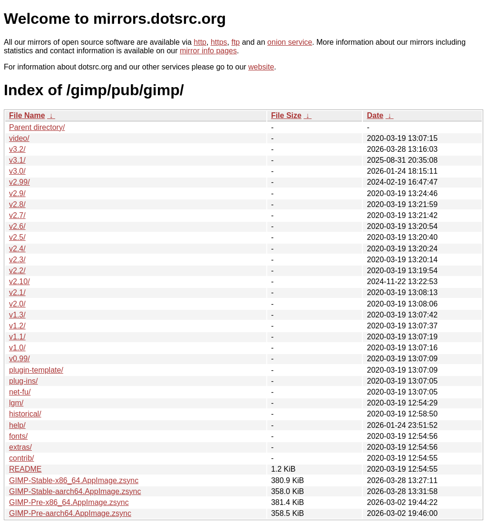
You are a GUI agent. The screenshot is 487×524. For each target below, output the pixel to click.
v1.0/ (17, 348)
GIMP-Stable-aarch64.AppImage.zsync (75, 491)
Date (375, 115)
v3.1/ (17, 160)
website (261, 67)
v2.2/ (17, 271)
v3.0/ (17, 171)
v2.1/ (17, 292)
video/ (19, 138)
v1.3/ (17, 315)
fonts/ (18, 436)
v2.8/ (17, 204)
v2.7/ (17, 215)
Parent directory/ (37, 127)
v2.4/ (17, 249)
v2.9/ (17, 193)
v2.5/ (17, 237)
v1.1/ (17, 337)
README (25, 469)
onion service (289, 42)
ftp (235, 42)
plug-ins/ (23, 381)
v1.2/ (17, 326)
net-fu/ (19, 392)
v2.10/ (19, 281)
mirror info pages (208, 51)
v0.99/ (19, 359)
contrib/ (21, 458)
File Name (27, 115)
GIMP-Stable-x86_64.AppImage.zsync (73, 480)
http (200, 42)
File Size (286, 115)
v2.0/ (17, 304)
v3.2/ (17, 149)
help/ (17, 425)
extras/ (20, 447)
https (219, 42)
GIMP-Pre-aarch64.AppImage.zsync (70, 513)
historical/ (25, 414)
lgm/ (16, 403)
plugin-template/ (36, 370)
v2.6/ (17, 226)
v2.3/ (17, 260)
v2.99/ (19, 182)
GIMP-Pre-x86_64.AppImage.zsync (69, 502)
